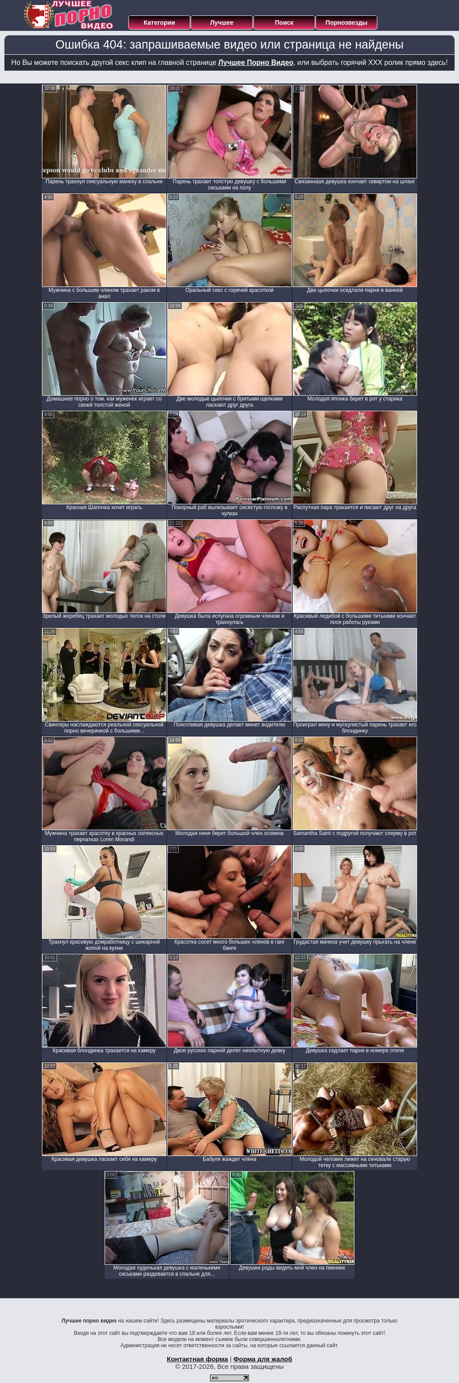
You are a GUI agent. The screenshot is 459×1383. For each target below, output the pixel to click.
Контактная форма (197, 1359)
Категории (159, 22)
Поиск (284, 22)
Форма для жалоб (262, 1359)
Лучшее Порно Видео (255, 62)
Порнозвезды (347, 22)
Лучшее (221, 22)
